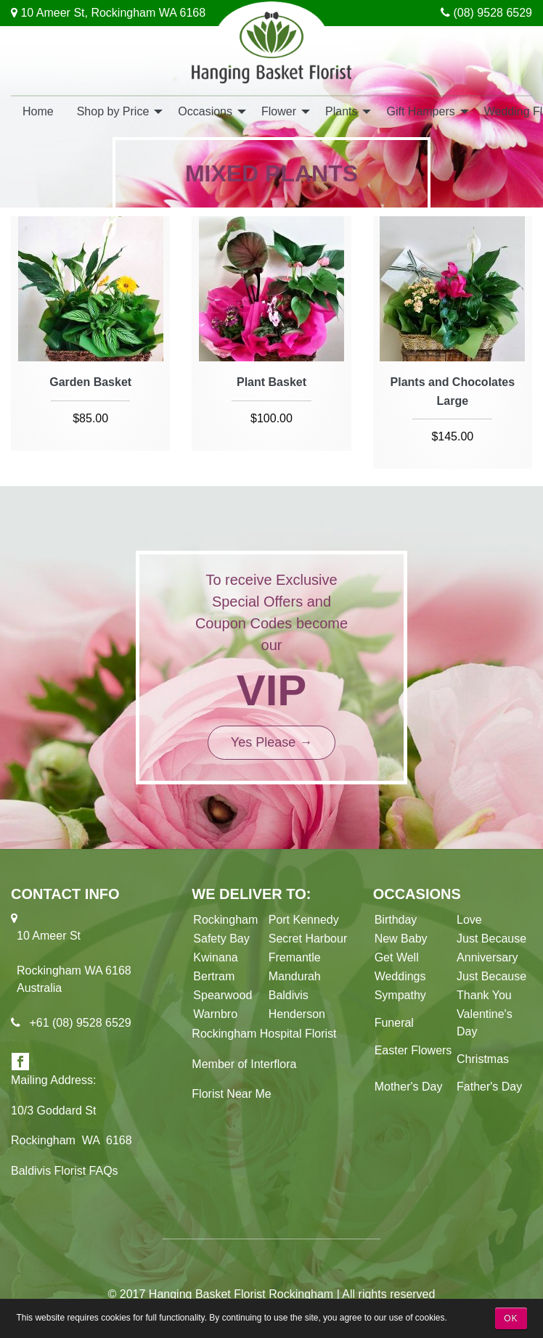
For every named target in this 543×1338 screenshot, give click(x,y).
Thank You (484, 995)
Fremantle (295, 957)
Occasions (205, 111)
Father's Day (489, 1086)
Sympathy (400, 995)
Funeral (394, 1023)
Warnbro (215, 1014)
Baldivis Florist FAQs (64, 1171)
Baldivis (289, 995)
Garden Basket (90, 382)
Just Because (491, 938)
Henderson (297, 1014)
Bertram (213, 976)
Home (38, 111)
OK (511, 1318)
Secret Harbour (308, 938)
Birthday (396, 920)
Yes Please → (271, 742)
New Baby (401, 938)
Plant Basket (271, 382)
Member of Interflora (244, 1064)
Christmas (483, 1059)
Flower (278, 111)
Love (469, 920)
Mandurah (295, 976)
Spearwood (222, 995)
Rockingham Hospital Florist (264, 1033)
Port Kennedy (304, 920)
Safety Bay (221, 938)
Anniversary (487, 957)
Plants (341, 111)
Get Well (397, 957)
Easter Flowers (413, 1050)
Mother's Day (409, 1086)
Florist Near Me (231, 1094)
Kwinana (218, 957)
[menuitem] (38, 110)
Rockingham (225, 920)
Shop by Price (113, 111)
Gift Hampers (420, 111)
